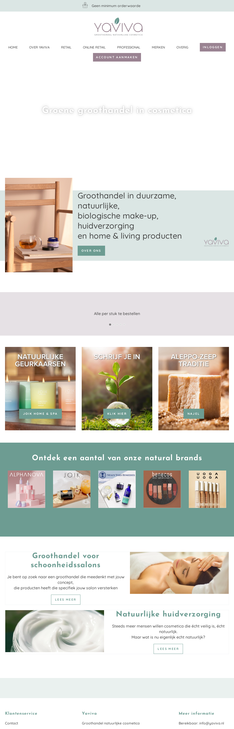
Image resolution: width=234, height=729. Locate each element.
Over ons (91, 250)
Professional (128, 47)
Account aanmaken (117, 57)
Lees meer (65, 599)
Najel (194, 413)
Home (13, 47)
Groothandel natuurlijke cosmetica (111, 723)
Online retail (94, 47)
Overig (182, 47)
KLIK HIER (117, 413)
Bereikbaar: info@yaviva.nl (201, 723)
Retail (66, 47)
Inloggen (213, 47)
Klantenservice (225, 26)
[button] (110, 325)
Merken (158, 47)
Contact (11, 723)
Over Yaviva (39, 47)
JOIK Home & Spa (40, 413)
